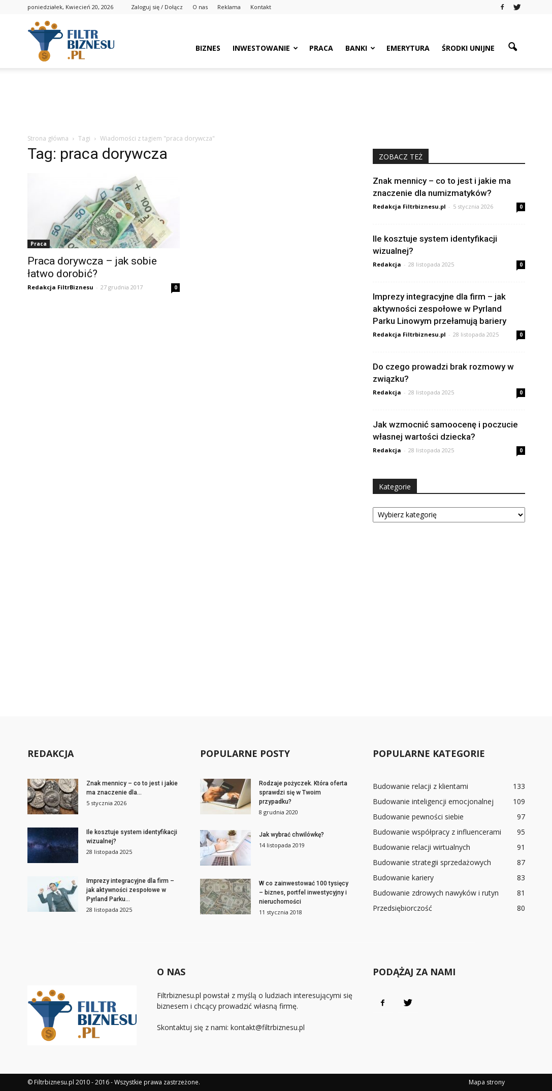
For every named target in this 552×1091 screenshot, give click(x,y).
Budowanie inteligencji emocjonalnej (433, 801)
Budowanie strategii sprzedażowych (432, 862)
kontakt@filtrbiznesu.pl (268, 1027)
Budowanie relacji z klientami (420, 786)
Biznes (208, 48)
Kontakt (260, 7)
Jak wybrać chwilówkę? (291, 834)
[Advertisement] (276, 95)
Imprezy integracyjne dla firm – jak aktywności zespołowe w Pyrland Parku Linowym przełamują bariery (439, 308)
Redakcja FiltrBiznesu (60, 287)
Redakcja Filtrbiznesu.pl (409, 206)
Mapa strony (487, 1082)
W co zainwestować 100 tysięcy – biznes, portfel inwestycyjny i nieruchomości (303, 892)
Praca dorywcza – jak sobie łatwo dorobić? (92, 267)
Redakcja (387, 264)
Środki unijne (468, 48)
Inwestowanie (265, 48)
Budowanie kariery (403, 877)
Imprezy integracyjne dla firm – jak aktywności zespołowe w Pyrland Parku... (130, 890)
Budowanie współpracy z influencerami (437, 832)
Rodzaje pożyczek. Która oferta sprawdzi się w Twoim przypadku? (303, 792)
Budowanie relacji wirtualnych (421, 847)
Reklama (229, 7)
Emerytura (408, 48)
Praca (321, 48)
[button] (513, 47)
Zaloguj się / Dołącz (157, 7)
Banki (360, 48)
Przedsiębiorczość (402, 908)
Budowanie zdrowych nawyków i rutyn (436, 893)
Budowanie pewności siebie (418, 816)
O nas (200, 7)
